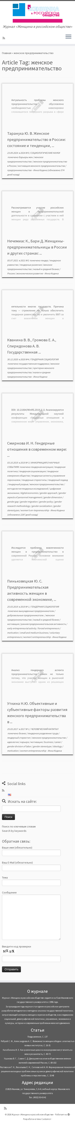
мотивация (13, 623)
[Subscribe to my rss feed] (4, 38)
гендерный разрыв (18, 484)
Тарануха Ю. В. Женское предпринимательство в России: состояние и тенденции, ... (36, 139)
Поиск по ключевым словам (19, 826)
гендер (44, 260)
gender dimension (53, 497)
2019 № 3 (25, 462)
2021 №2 (24, 260)
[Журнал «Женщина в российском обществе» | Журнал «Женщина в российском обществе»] (37, 13)
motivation (13, 632)
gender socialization (42, 505)
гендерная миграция (42, 466)
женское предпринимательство (47, 484)
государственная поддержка (34, 363)
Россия (11, 273)
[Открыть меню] (68, 37)
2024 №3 (24, 152)
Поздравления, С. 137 (37, 1036)
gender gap (13, 501)
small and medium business (34, 632)
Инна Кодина (40, 170)
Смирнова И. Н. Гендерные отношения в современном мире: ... (37, 449)
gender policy (46, 501)
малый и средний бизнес (46, 269)
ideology (57, 746)
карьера (24, 742)
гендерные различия (31, 264)
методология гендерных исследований (28, 488)
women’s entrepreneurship (37, 637)
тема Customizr (43, 1119)
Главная (6, 53)
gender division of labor (19, 746)
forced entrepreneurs (49, 628)
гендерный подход (58, 479)
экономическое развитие (29, 273)
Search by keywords (14, 831)
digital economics (29, 492)
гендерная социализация (32, 471)
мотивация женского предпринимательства (41, 165)
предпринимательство (19, 170)
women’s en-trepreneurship (35, 510)
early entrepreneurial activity (22, 628)
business (48, 742)
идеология (13, 742)
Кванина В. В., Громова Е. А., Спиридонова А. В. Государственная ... (31, 346)
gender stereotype (42, 746)
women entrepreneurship (33, 750)
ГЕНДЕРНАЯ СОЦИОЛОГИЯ (44, 359)
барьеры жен (26, 157)
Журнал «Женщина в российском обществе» (33, 1114)
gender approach (48, 492)
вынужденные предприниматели (36, 610)
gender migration (29, 501)
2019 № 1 (25, 606)
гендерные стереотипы (34, 479)
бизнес (22, 733)
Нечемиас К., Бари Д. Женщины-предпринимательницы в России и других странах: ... (37, 247)
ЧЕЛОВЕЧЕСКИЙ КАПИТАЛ (44, 729)
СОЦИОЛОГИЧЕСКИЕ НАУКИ (45, 152)
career (58, 742)
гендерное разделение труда (43, 733)
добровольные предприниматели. (25, 615)
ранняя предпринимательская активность (43, 623)
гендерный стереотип (19, 737)
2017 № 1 (25, 729)
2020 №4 (24, 359)
